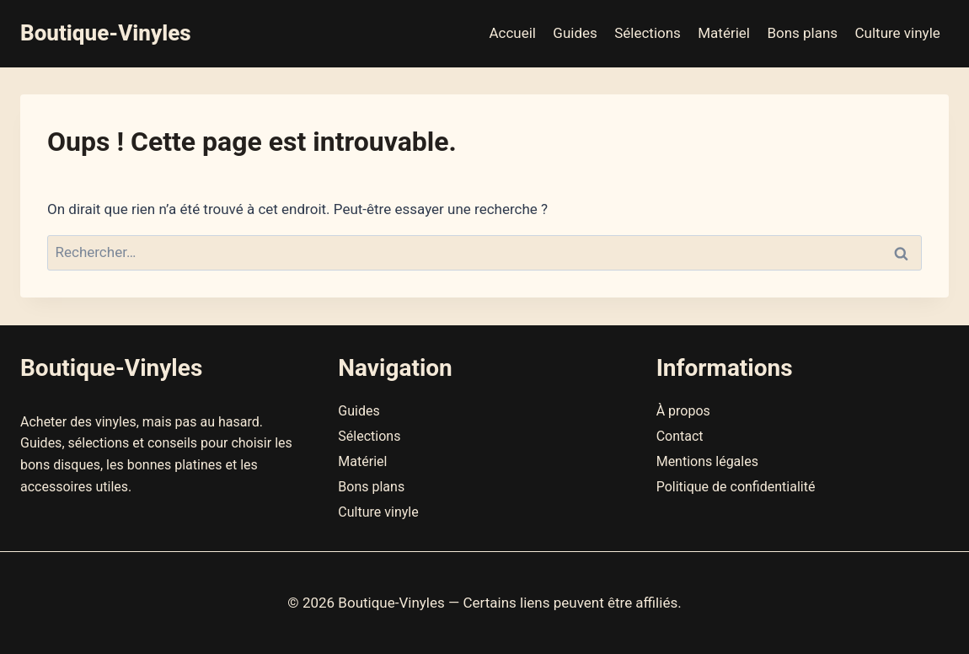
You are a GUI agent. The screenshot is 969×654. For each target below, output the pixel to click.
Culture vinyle (897, 32)
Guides (575, 32)
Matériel (724, 32)
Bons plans (802, 32)
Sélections (647, 32)
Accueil (512, 32)
